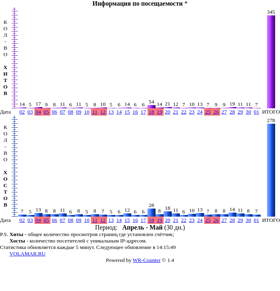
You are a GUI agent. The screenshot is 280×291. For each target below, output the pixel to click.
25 (208, 112)
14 (119, 112)
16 (135, 112)
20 (167, 112)
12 (102, 112)
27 (224, 112)
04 (38, 112)
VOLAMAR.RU (27, 254)
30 (248, 112)
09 (78, 112)
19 (159, 112)
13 (111, 112)
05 (46, 112)
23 (191, 112)
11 (94, 112)
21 (175, 112)
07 (62, 112)
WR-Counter (147, 260)
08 (70, 112)
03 (30, 112)
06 (54, 112)
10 (86, 112)
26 (216, 112)
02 (22, 112)
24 (199, 112)
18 (151, 112)
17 (143, 112)
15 (127, 112)
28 (232, 112)
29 (240, 112)
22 (183, 112)
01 (256, 112)
